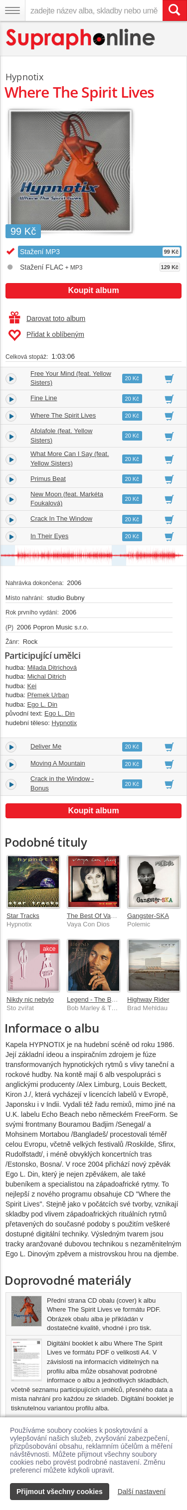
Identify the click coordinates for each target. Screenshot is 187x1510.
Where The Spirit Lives (63, 415)
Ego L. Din (42, 704)
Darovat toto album (47, 318)
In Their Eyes (49, 536)
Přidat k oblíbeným (46, 335)
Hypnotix (24, 77)
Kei (31, 686)
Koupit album (93, 290)
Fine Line (43, 398)
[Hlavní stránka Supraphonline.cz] (81, 39)
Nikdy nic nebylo (30, 999)
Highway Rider (148, 999)
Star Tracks (22, 915)
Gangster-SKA (148, 915)
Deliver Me (45, 746)
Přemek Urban (48, 695)
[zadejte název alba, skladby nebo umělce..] (94, 10)
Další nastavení (142, 1492)
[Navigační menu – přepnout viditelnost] (12, 10)
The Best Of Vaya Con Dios (106, 915)
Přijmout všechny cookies (59, 1492)
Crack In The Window (61, 518)
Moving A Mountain (57, 763)
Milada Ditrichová (52, 667)
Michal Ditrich (46, 676)
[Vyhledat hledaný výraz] (174, 10)
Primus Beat (48, 478)
